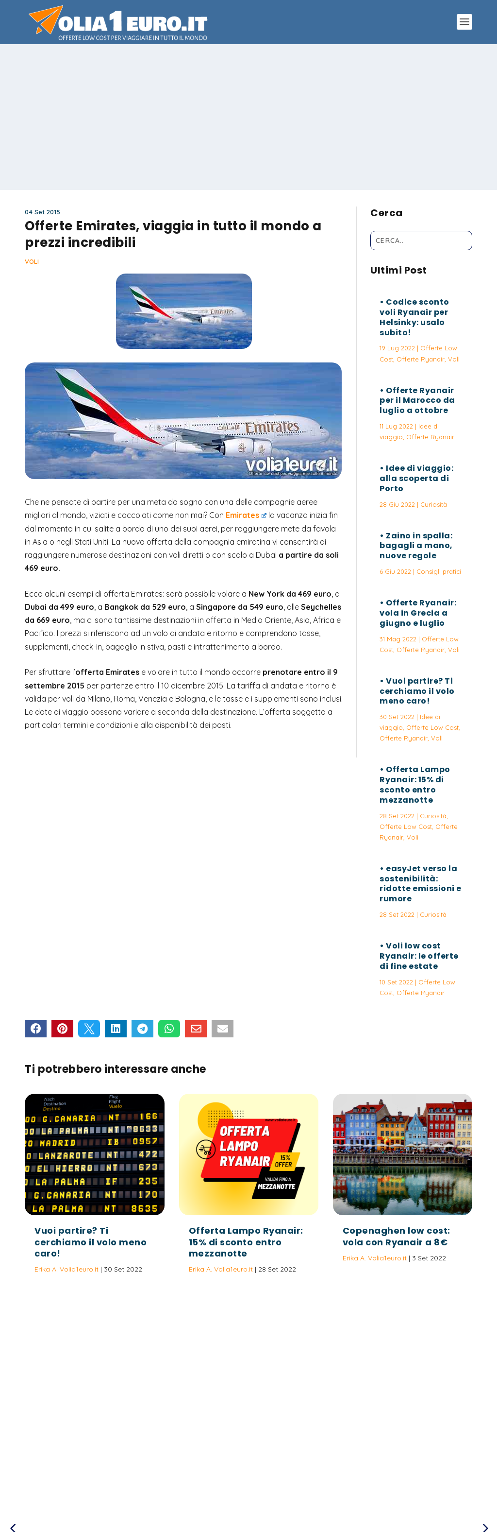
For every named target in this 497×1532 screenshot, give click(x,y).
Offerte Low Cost (432, 727)
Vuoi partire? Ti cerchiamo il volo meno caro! (417, 691)
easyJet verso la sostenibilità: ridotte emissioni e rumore (421, 883)
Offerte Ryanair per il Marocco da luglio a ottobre (417, 400)
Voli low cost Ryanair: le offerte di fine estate (419, 956)
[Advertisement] (248, 117)
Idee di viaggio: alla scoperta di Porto (416, 478)
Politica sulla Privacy (276, 1480)
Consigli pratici (438, 571)
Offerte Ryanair (421, 359)
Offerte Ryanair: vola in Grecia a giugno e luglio (418, 613)
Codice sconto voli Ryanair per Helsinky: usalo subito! (414, 317)
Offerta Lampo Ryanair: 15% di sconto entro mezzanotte (415, 784)
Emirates (246, 515)
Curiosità (433, 504)
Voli (32, 261)
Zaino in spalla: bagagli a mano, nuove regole (416, 546)
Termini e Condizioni (348, 1480)
